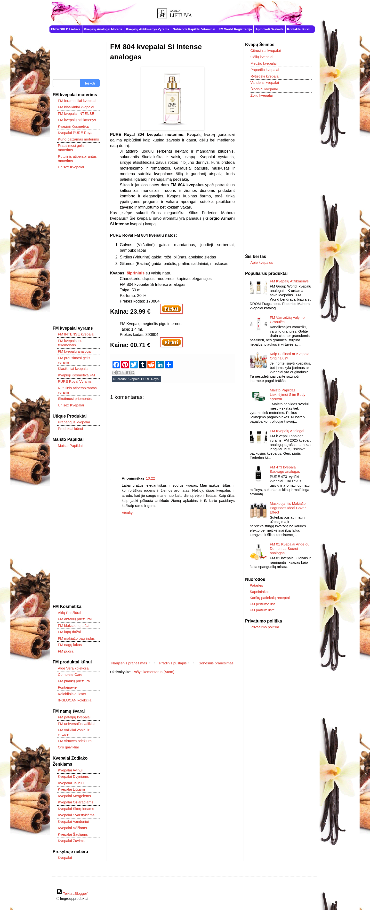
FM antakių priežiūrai (75, 619)
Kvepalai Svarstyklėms (76, 815)
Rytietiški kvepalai (264, 76)
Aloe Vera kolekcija (73, 668)
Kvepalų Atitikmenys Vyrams (147, 29)
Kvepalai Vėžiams (72, 828)
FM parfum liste (262, 610)
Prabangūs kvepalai (74, 422)
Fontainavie (67, 687)
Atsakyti (128, 513)
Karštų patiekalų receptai (270, 598)
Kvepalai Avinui (70, 770)
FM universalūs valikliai (76, 724)
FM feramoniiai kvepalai (77, 101)
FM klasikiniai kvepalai (76, 107)
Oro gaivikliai (68, 747)
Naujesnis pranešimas (129, 663)
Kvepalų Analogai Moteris (103, 29)
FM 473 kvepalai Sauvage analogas (285, 469)
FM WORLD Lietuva (65, 29)
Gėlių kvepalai (261, 57)
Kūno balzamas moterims (78, 139)
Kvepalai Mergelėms (74, 796)
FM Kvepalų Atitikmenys (289, 281)
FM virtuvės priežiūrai (75, 741)
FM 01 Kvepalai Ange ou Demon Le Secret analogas (289, 548)
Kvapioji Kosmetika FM (76, 375)
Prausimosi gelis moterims (71, 147)
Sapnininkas (260, 592)
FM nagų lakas (70, 645)
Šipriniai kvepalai (264, 89)
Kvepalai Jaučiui (71, 783)
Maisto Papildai (70, 445)
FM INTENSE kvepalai (76, 334)
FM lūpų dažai (69, 632)
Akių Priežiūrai (69, 613)
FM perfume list (262, 604)
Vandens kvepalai (264, 82)
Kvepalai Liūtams (72, 789)
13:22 (150, 478)
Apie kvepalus (261, 262)
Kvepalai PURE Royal (143, 379)
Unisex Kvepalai (71, 167)
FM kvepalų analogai (74, 351)
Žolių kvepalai (261, 95)
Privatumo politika (264, 627)
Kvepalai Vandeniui (73, 821)
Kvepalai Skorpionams (76, 809)
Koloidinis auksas (72, 694)
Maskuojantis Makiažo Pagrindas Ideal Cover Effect (288, 507)
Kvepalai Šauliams (73, 834)
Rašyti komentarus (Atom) (153, 672)
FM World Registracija (235, 29)
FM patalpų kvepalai (74, 717)
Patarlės (256, 585)
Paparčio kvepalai (264, 70)
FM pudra (65, 651)
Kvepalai (65, 858)
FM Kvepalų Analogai (287, 431)
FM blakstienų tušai (73, 625)
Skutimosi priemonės (75, 399)
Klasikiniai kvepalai (73, 368)
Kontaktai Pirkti (298, 29)
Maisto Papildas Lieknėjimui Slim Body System (288, 394)
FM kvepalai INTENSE (76, 113)
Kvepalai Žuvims (71, 841)
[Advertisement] (172, 434)
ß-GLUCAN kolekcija (74, 700)
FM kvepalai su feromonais (70, 343)
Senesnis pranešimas (216, 663)
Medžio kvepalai (263, 63)
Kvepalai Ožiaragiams (75, 802)
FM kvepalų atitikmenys (77, 120)
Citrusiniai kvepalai (265, 50)
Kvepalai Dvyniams (73, 776)
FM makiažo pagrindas (76, 638)
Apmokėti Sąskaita (270, 29)
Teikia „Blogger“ (72, 893)
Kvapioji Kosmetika (73, 126)
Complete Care (70, 674)
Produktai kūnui (70, 429)
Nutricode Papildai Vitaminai (194, 29)
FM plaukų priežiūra (74, 681)
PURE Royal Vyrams (75, 381)
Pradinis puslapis (172, 663)
